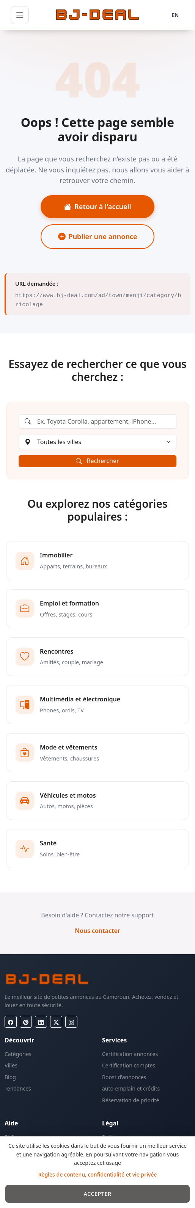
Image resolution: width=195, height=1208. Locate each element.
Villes (11, 1065)
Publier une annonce (97, 236)
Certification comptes (128, 1065)
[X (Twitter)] (56, 1022)
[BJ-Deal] (97, 15)
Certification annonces (130, 1054)
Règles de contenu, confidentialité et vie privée (97, 1174)
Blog (10, 1077)
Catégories (18, 1054)
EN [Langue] (175, 15)
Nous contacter (97, 930)
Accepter (97, 1193)
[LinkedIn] (41, 1022)
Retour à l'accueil (97, 206)
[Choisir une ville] (97, 442)
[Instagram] (71, 1022)
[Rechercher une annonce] (97, 421)
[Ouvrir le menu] (20, 15)
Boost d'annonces (124, 1077)
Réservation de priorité (130, 1100)
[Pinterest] (26, 1022)
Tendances (18, 1088)
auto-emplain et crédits (131, 1088)
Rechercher (97, 461)
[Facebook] (11, 1022)
